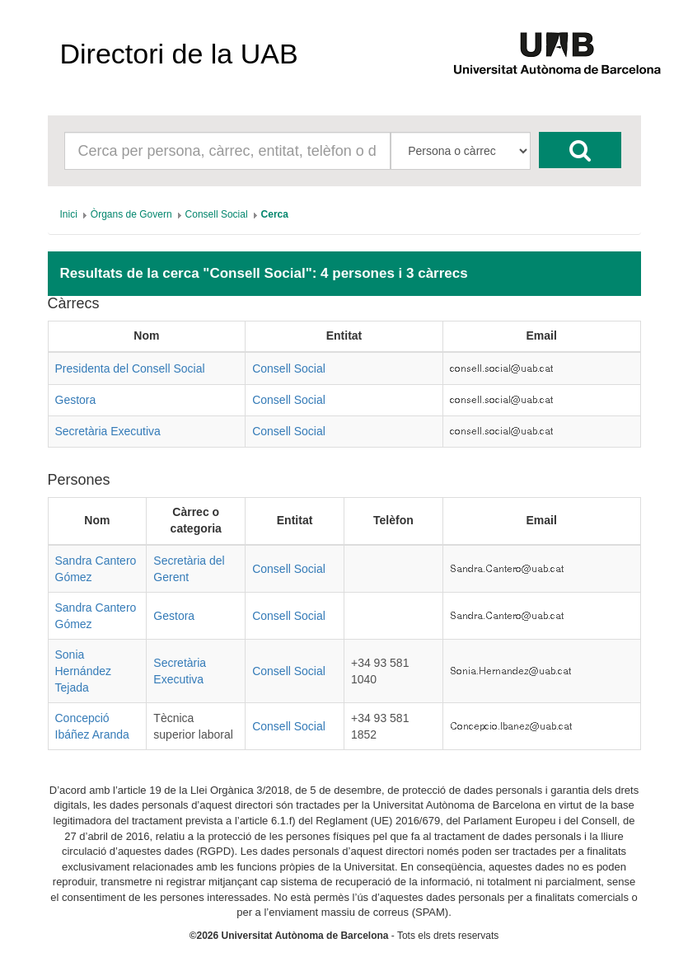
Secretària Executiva (108, 431)
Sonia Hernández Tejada (83, 671)
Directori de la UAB (179, 53)
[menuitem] (68, 214)
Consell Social (288, 368)
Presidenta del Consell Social (130, 368)
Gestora (75, 399)
